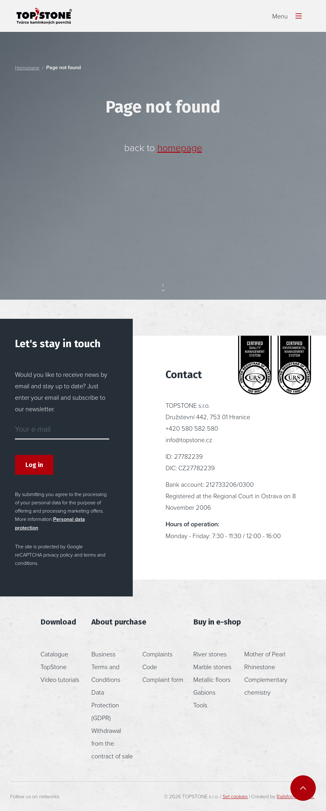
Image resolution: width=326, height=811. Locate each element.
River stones (210, 653)
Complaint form (162, 679)
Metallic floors (211, 679)
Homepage (27, 67)
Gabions (204, 692)
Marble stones (212, 666)
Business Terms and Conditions (105, 666)
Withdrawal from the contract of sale (112, 743)
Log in (34, 465)
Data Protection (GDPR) (105, 705)
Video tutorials (59, 679)
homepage (179, 147)
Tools (200, 704)
